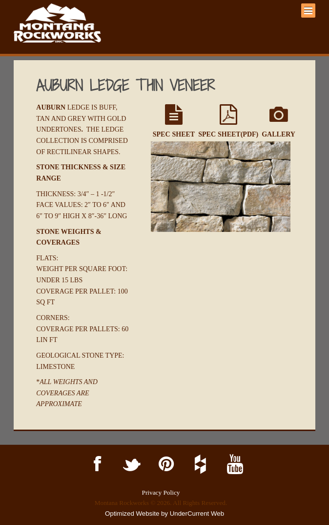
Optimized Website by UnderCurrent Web (164, 513)
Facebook (96, 465)
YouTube (233, 465)
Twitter (130, 465)
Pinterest (164, 465)
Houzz (199, 465)
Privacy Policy (161, 492)
